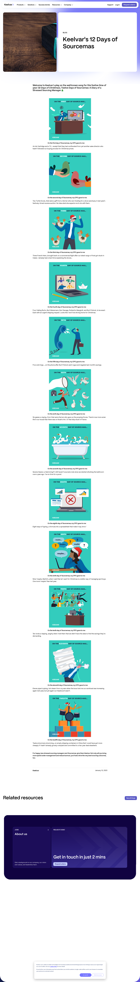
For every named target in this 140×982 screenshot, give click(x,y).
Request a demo (129, 5)
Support (110, 5)
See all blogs (130, 798)
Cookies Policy (53, 966)
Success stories (44, 5)
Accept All (85, 975)
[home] (9, 5)
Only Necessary (98, 975)
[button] (21, 4)
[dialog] (70, 970)
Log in (117, 5)
